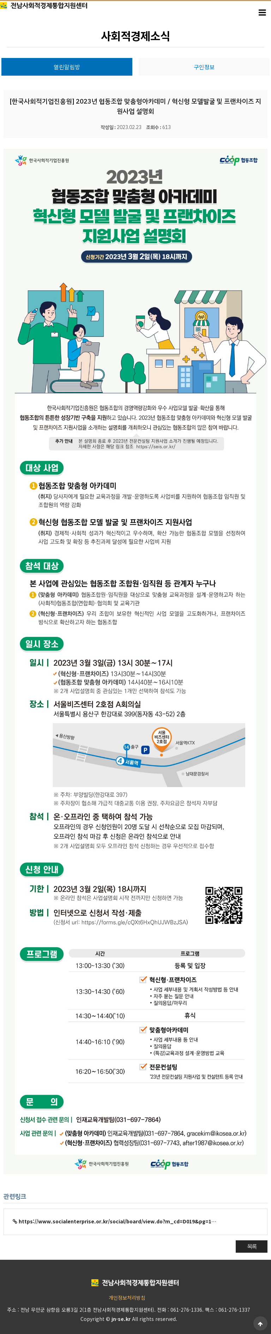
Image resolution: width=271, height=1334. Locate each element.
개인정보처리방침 (127, 1297)
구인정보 (204, 67)
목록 (251, 1246)
